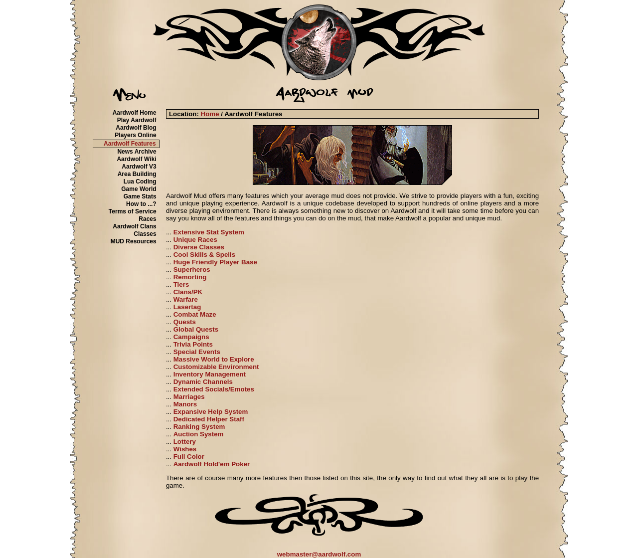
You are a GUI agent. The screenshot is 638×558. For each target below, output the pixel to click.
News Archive (136, 151)
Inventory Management (209, 374)
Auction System (198, 434)
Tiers (181, 284)
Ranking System (199, 426)
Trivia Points (193, 344)
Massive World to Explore (213, 359)
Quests (184, 322)
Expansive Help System (210, 411)
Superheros (191, 269)
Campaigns (191, 337)
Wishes (185, 449)
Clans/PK (188, 292)
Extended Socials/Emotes (213, 389)
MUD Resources (134, 241)
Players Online (135, 135)
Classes (145, 233)
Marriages (189, 396)
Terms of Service (133, 211)
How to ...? (141, 203)
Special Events (196, 352)
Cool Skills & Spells (204, 254)
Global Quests (195, 329)
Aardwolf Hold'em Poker (211, 464)
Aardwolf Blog (136, 127)
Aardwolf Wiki (136, 159)
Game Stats (140, 196)
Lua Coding (140, 181)
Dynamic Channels (203, 381)
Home (210, 114)
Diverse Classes (198, 247)
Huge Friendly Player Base (215, 262)
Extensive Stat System (208, 232)
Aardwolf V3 (139, 166)
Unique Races (195, 239)
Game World (138, 189)
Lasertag (187, 307)
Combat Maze (194, 314)
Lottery (184, 441)
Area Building (137, 174)
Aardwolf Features (130, 143)
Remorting (190, 277)
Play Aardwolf (137, 120)
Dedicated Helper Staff (208, 419)
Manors (185, 404)
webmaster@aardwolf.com (319, 554)
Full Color (188, 456)
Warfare (185, 299)
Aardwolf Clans (134, 226)
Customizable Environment (216, 367)
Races (147, 218)
